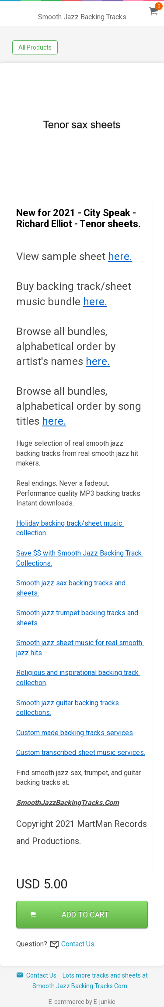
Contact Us (77, 944)
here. (120, 256)
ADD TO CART (69, 914)
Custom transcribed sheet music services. (80, 752)
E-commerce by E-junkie (82, 1001)
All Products (35, 47)
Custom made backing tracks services (74, 733)
